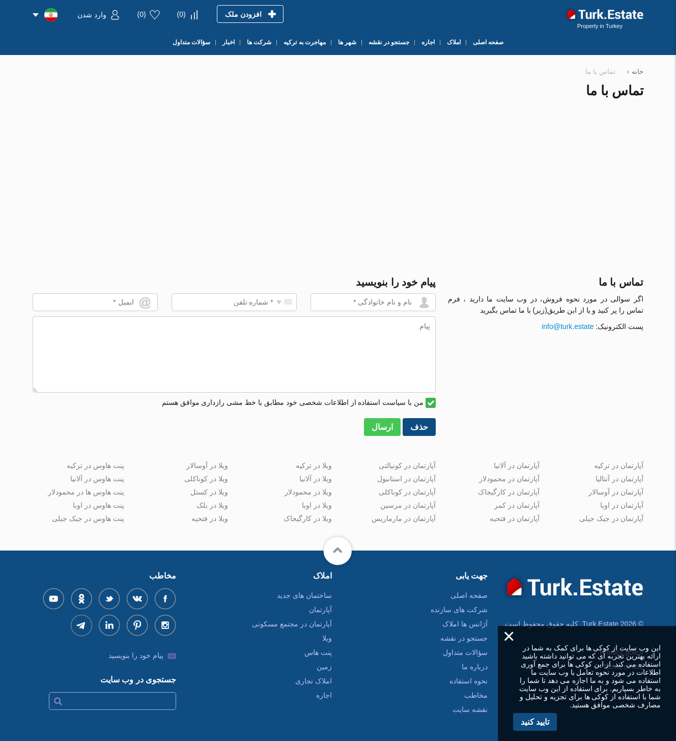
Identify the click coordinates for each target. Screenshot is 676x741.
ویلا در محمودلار (308, 492)
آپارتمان (320, 610)
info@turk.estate (568, 326)
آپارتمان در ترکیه (618, 465)
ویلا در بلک (212, 505)
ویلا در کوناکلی (206, 479)
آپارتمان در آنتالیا (619, 479)
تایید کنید (535, 722)
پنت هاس (318, 652)
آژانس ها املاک (465, 624)
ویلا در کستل (209, 492)
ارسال (382, 427)
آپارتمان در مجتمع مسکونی (292, 624)
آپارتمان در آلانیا (517, 465)
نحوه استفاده (468, 681)
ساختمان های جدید (304, 595)
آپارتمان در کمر (517, 505)
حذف (419, 427)
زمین (324, 667)
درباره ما (475, 667)
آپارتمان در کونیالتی (407, 465)
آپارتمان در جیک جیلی (611, 518)
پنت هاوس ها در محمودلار (86, 492)
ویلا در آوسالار (207, 465)
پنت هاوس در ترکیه (95, 465)
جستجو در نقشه (464, 638)
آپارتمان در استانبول (406, 479)
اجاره (324, 695)
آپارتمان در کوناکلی (407, 492)
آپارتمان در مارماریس (404, 518)
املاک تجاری (313, 681)
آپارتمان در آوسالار (615, 492)
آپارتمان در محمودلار (509, 479)
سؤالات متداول (465, 652)
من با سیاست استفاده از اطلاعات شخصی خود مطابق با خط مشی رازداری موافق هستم (293, 402)
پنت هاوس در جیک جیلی (88, 518)
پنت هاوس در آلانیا (97, 479)
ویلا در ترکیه (314, 465)
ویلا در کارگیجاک (308, 518)
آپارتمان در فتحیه (515, 518)
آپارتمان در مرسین (408, 505)
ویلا (327, 638)
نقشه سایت (470, 709)
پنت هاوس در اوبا (98, 505)
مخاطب (476, 695)
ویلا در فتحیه (209, 518)
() (181, 14)
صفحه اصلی (469, 595)
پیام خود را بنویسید (135, 655)
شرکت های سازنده (459, 610)
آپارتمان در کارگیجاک (509, 492)
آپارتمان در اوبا (621, 505)
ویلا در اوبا (317, 505)
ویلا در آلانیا (315, 479)
